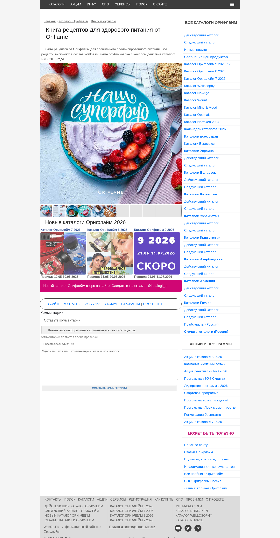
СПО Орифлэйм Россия (202, 472)
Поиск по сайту (196, 436)
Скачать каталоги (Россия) (206, 323)
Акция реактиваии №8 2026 (205, 362)
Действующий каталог (201, 26)
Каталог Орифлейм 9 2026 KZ (207, 55)
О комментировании (122, 295)
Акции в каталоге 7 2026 (203, 413)
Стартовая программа (201, 384)
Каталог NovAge (196, 84)
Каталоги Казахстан (200, 185)
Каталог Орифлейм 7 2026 (60, 221)
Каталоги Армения (199, 272)
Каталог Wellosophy (199, 77)
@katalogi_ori (157, 277)
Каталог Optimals (197, 106)
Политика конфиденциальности (132, 518)
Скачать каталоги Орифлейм (69, 511)
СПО (105, 4)
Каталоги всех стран (201, 128)
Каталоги (57, 4)
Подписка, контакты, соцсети (206, 450)
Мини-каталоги (189, 497)
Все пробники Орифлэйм (203, 465)
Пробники (194, 490)
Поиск (141, 4)
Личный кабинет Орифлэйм (205, 479)
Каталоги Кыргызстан (202, 229)
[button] (178, 58)
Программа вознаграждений (206, 391)
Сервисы (122, 4)
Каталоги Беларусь (200, 164)
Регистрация (140, 490)
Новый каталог (195, 41)
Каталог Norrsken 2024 (201, 113)
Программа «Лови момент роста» (210, 399)
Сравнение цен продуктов (206, 48)
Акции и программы (211, 335)
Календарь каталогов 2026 (205, 120)
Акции (75, 4)
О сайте (160, 4)
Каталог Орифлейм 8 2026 (107, 221)
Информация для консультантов (209, 458)
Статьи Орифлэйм (198, 443)
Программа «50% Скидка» (204, 370)
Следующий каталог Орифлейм (72, 502)
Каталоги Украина (199, 142)
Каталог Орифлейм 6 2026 (131, 497)
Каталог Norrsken (192, 502)
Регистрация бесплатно (202, 406)
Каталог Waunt (195, 91)
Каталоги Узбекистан (201, 207)
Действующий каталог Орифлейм (74, 497)
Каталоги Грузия (197, 294)
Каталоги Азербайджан (203, 250)
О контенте (153, 295)
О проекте (215, 490)
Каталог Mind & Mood (200, 99)
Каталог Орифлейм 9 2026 (154, 221)
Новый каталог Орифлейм (67, 507)
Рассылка (92, 295)
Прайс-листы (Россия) (201, 316)
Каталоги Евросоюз (199, 135)
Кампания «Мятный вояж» (204, 355)
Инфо (91, 4)
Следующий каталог (200, 34)
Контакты (72, 295)
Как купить (164, 490)
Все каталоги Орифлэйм (211, 14)
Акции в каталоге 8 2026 (203, 348)
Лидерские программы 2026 (206, 377)
